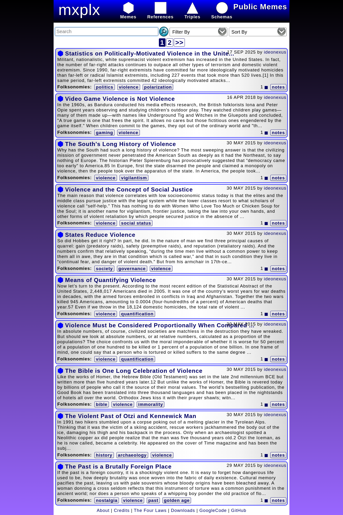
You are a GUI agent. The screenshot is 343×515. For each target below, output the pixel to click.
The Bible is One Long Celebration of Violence (133, 371)
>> (179, 42)
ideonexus (275, 52)
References (160, 14)
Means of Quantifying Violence (110, 280)
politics (104, 87)
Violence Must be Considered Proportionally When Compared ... (159, 325)
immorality (150, 404)
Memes (128, 14)
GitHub (238, 510)
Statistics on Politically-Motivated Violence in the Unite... (149, 53)
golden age (177, 500)
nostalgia (106, 500)
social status (136, 223)
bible (101, 404)
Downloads (183, 510)
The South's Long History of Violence (120, 144)
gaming (104, 132)
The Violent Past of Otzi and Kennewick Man (130, 416)
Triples (192, 14)
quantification (137, 313)
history (104, 455)
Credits (122, 510)
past (153, 500)
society (104, 268)
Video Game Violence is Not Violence (120, 99)
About (103, 510)
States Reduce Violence (100, 235)
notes (278, 87)
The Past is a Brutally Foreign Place (118, 466)
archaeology (132, 455)
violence (129, 87)
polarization (158, 87)
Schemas (221, 14)
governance (132, 268)
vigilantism (134, 177)
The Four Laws (150, 510)
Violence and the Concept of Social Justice (129, 189)
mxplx (79, 9)
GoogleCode (213, 510)
